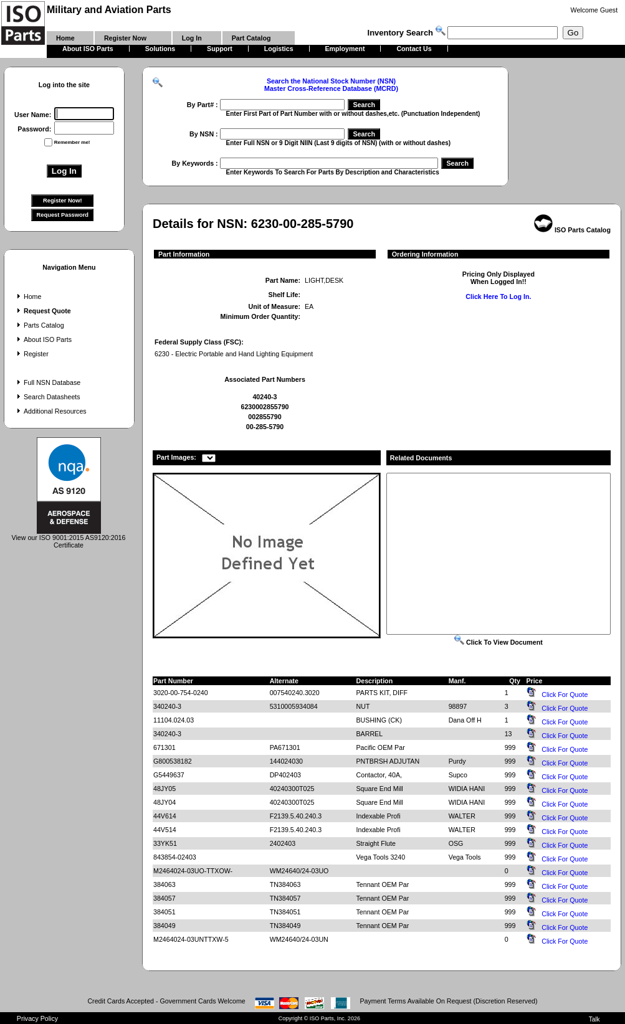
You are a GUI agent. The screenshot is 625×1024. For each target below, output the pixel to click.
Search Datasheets (47, 397)
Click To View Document (498, 642)
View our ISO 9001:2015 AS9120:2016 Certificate (69, 538)
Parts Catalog (39, 325)
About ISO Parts (43, 339)
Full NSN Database (47, 382)
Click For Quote (565, 694)
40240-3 (264, 397)
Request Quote (42, 311)
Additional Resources (50, 411)
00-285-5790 (265, 426)
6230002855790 (265, 406)
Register (31, 354)
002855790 (264, 416)
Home (27, 296)
